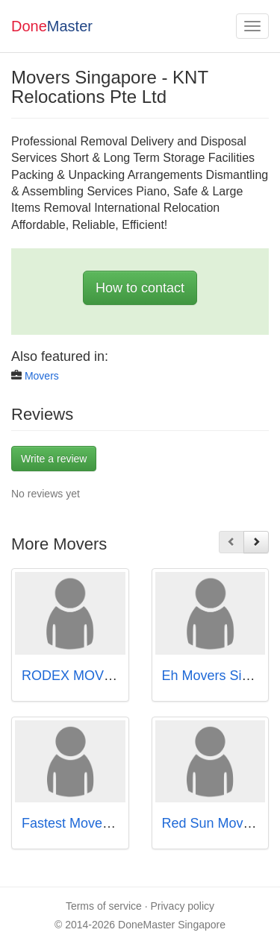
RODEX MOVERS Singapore (109, 675)
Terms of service (104, 906)
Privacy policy (183, 906)
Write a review (54, 459)
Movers (42, 376)
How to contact (140, 287)
